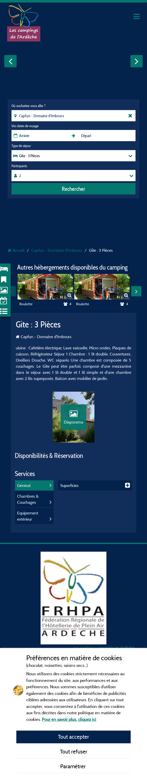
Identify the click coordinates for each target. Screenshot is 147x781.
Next (136, 61)
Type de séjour (21, 145)
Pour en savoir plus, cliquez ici (69, 719)
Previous (10, 61)
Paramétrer (73, 766)
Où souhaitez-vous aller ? (28, 105)
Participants (19, 166)
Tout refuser (73, 751)
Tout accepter (73, 736)
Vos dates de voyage (25, 126)
